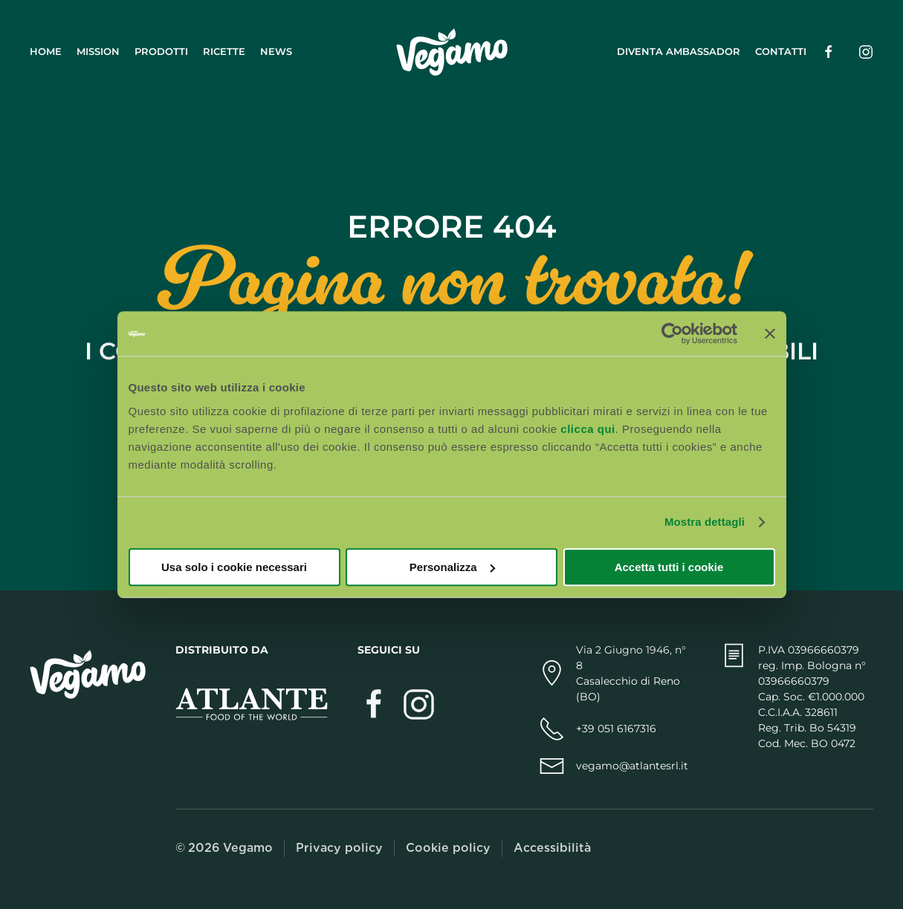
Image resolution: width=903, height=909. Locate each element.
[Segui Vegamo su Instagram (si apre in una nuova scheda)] (419, 703)
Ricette (224, 51)
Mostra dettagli (704, 521)
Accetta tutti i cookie (669, 567)
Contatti (780, 51)
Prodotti (161, 51)
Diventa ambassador (678, 51)
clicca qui (587, 429)
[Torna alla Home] (452, 52)
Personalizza (452, 567)
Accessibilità (552, 848)
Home (46, 51)
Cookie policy (448, 848)
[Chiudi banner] (770, 333)
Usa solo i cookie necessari (234, 567)
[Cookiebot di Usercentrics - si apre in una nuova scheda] (672, 333)
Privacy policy (339, 848)
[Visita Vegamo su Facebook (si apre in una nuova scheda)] (374, 703)
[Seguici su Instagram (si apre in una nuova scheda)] (865, 51)
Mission (98, 51)
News (276, 51)
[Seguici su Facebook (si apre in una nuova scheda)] (828, 51)
